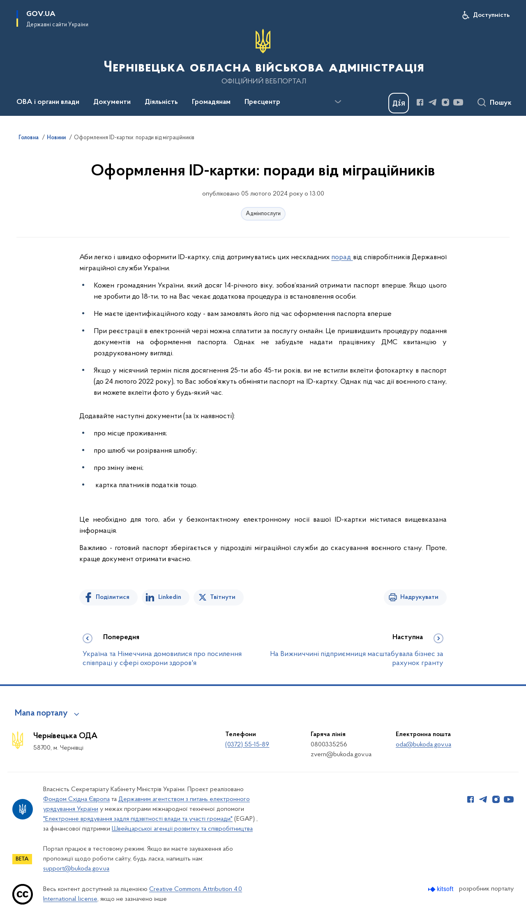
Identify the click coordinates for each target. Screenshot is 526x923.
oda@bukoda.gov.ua (423, 744)
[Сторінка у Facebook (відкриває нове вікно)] (420, 102)
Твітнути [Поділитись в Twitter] (222, 597)
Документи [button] (112, 102)
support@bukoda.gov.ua (76, 868)
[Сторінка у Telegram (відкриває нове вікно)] (433, 102)
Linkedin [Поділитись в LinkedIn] (169, 597)
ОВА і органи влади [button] (47, 102)
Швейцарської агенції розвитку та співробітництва (182, 829)
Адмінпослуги (263, 214)
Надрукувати (419, 597)
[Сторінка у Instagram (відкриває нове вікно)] (445, 102)
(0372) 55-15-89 (247, 744)
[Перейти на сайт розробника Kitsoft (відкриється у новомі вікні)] (441, 889)
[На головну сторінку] (263, 57)
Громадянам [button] (211, 102)
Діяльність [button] (161, 102)
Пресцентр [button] (262, 102)
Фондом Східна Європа (76, 799)
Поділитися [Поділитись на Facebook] (112, 597)
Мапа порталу (41, 713)
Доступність (491, 15)
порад (342, 257)
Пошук (501, 103)
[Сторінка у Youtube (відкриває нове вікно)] (458, 102)
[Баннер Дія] (398, 103)
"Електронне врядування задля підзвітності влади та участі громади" (138, 819)
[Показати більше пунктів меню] (338, 102)
